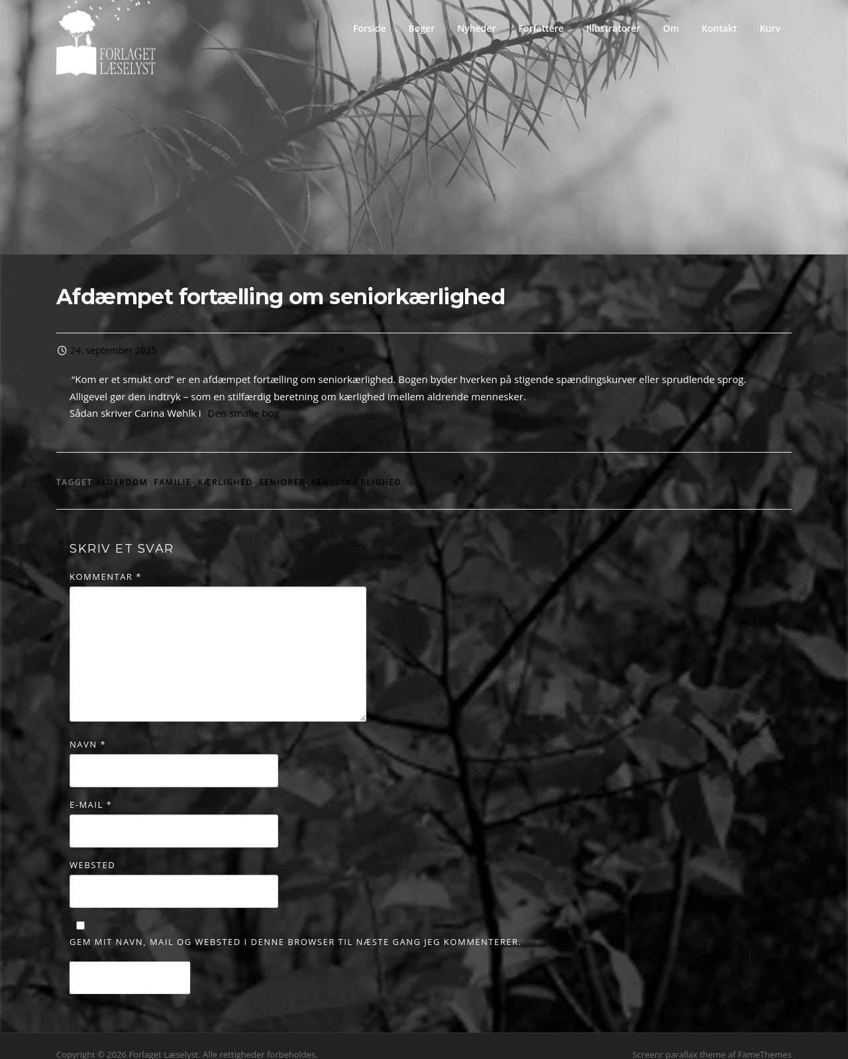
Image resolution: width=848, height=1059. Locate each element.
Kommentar (106, 561)
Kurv (770, 28)
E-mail (91, 789)
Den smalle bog (244, 397)
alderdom (121, 466)
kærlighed (224, 466)
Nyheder (476, 28)
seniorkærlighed (356, 466)
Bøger (422, 28)
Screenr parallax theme (679, 1038)
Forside (369, 28)
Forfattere (540, 28)
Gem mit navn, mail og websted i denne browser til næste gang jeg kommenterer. (295, 926)
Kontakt (719, 28)
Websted (92, 849)
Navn (88, 728)
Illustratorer (613, 28)
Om (671, 28)
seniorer (282, 466)
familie (172, 466)
